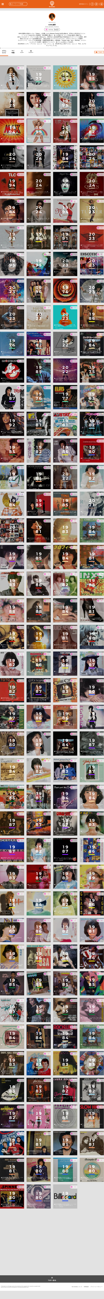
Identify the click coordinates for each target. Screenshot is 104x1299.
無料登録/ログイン (83, 4)
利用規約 (86, 1286)
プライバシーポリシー (96, 1286)
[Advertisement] (12, 1234)
